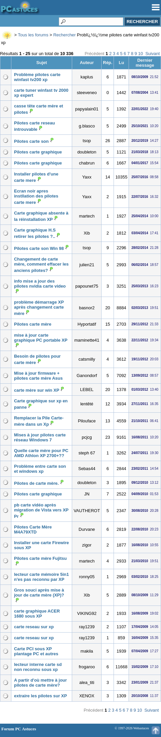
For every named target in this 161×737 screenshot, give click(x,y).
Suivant (152, 53)
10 (140, 53)
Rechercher (64, 34)
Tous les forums (33, 34)
